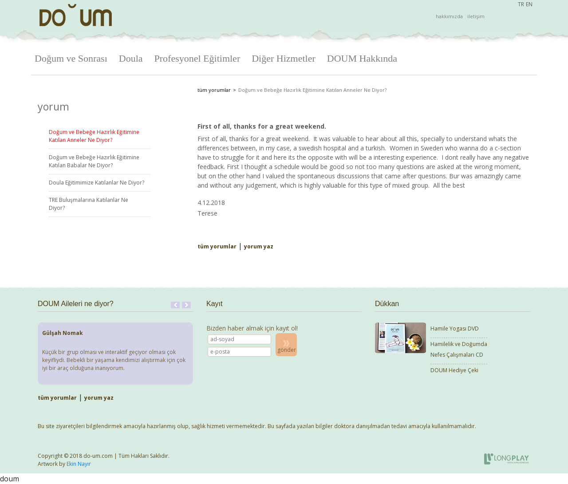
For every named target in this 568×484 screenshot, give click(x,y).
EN (529, 4)
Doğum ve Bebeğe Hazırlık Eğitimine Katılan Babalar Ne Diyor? (94, 161)
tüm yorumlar (214, 90)
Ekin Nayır (79, 464)
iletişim (476, 16)
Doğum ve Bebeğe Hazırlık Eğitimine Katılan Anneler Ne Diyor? (94, 136)
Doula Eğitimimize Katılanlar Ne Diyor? (96, 182)
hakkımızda (449, 16)
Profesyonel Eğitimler (197, 58)
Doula (131, 58)
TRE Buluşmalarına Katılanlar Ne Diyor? (88, 204)
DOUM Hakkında (362, 58)
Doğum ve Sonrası (71, 58)
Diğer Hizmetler (284, 58)
